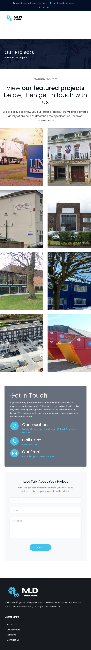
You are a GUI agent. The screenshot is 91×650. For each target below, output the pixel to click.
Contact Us (12, 639)
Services (11, 634)
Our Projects (13, 629)
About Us (11, 624)
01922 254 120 (29, 444)
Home (7, 57)
